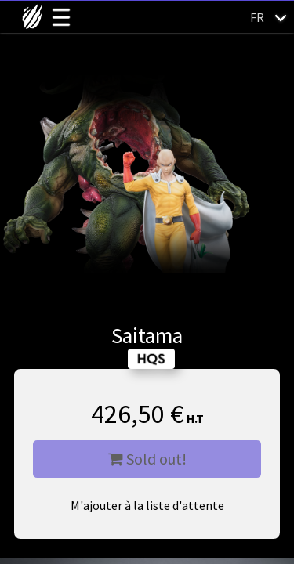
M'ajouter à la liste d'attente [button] (147, 505)
